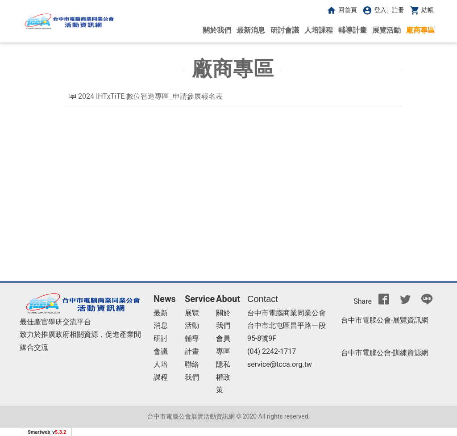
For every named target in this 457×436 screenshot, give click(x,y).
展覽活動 (386, 30)
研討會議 (284, 30)
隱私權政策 (223, 377)
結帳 (421, 9)
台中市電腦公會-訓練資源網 (384, 352)
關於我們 (217, 30)
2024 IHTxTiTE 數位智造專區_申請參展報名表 (151, 96)
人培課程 (318, 30)
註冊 (398, 9)
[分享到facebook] (384, 301)
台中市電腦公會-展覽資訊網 (384, 320)
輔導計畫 (352, 30)
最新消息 (251, 30)
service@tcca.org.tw (279, 364)
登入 (373, 9)
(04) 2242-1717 (271, 351)
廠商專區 (420, 30)
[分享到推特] (405, 301)
